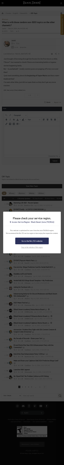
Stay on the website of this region (32, 247)
